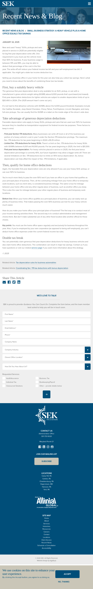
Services (46, 523)
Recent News (47, 542)
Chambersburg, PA (47, 481)
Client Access (46, 540)
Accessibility (46, 548)
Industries (46, 526)
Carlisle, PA (46, 478)
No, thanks (63, 581)
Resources (47, 529)
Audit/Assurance (12, 378)
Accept (67, 574)
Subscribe (47, 461)
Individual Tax (11, 382)
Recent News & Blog (13, 30)
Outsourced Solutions (14, 386)
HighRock (53, 560)
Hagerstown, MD (46, 484)
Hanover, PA (46, 487)
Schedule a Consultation (46, 545)
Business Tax (44, 378)
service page (36, 247)
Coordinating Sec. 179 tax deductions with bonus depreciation (42, 268)
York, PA (46, 489)
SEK (8, 3)
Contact (46, 534)
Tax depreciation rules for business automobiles (36, 262)
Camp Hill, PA (46, 476)
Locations (46, 537)
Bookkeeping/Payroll (47, 382)
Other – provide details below (50, 386)
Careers (47, 532)
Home (46, 518)
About (46, 521)
